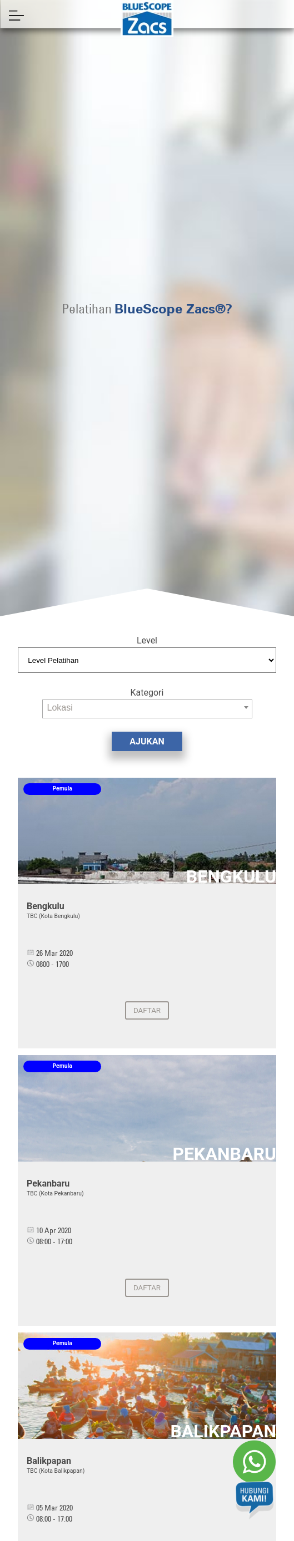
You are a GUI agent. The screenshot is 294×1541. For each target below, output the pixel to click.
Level (147, 640)
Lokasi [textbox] (60, 707)
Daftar (147, 1010)
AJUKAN (146, 741)
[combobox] (147, 708)
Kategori (147, 692)
